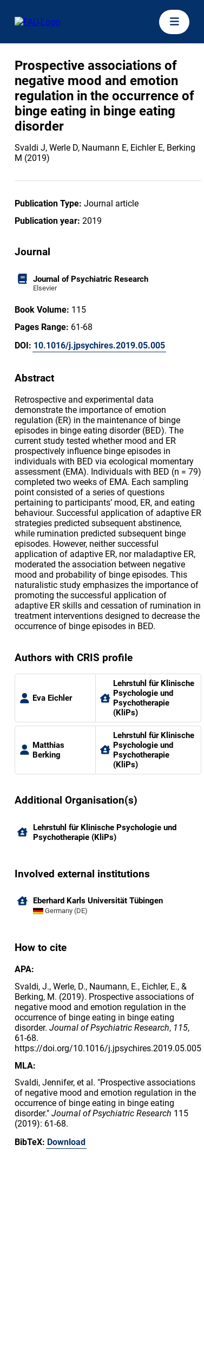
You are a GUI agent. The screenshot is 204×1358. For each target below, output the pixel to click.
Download (66, 1142)
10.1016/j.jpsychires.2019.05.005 (99, 345)
